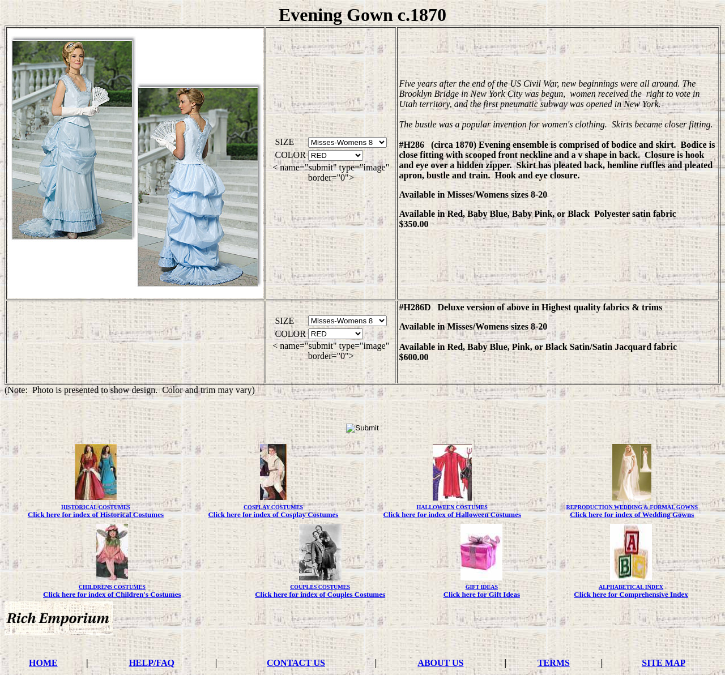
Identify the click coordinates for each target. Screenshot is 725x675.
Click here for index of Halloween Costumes (452, 514)
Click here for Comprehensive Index (631, 594)
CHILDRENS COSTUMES (112, 587)
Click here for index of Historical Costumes (96, 514)
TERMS (554, 663)
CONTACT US (296, 663)
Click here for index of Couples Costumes (320, 594)
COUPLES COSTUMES (320, 587)
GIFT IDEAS (482, 587)
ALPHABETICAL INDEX (631, 587)
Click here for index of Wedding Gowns (632, 514)
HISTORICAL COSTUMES (95, 507)
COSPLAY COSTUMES (273, 507)
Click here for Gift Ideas (481, 594)
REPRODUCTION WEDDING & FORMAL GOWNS (632, 507)
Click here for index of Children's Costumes (112, 594)
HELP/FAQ (151, 663)
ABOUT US (440, 663)
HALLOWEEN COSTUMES (452, 507)
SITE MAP (663, 663)
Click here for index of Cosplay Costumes (273, 514)
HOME (43, 663)
